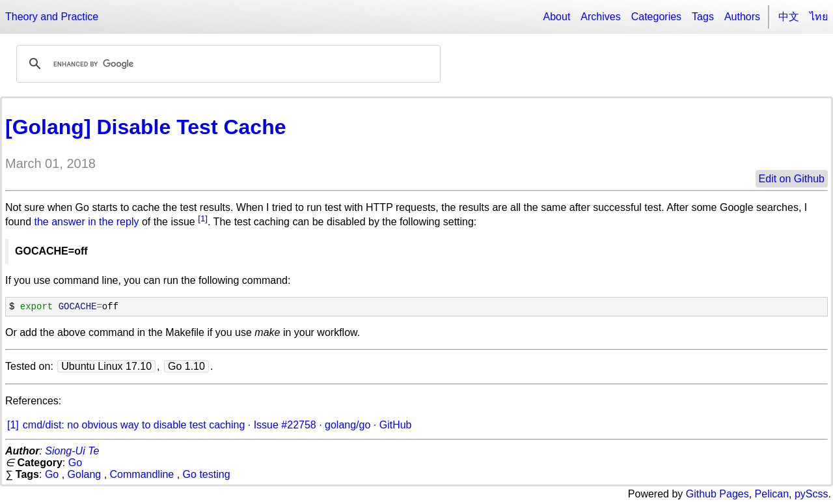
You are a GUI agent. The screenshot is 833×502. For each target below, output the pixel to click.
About (557, 16)
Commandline (142, 474)
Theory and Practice (51, 16)
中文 (788, 16)
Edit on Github (792, 178)
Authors (742, 16)
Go (75, 462)
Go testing (206, 474)
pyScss (811, 493)
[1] (203, 218)
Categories (656, 16)
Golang (85, 474)
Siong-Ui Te (72, 450)
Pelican (772, 493)
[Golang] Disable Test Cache (145, 127)
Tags (703, 16)
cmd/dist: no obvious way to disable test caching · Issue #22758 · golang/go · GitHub (217, 424)
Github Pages (717, 493)
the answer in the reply (86, 222)
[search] (226, 64)
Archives (600, 16)
